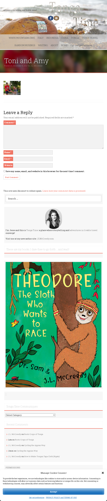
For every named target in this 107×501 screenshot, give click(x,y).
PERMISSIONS (13, 467)
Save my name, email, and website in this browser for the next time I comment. (45, 171)
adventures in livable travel (83, 230)
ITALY (41, 38)
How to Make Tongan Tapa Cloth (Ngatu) (42, 456)
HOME (64, 45)
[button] (102, 472)
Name (7, 152)
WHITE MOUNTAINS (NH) (22, 38)
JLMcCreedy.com (45, 238)
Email (7, 158)
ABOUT (54, 45)
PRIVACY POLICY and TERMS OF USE (61, 497)
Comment (9, 122)
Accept (53, 491)
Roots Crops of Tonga (33, 434)
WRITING (43, 45)
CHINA (64, 38)
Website (8, 165)
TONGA (75, 38)
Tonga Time (32, 230)
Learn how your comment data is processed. (64, 191)
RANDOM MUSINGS (25, 45)
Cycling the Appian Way (34, 445)
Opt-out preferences (36, 497)
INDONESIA (52, 38)
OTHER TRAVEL (90, 38)
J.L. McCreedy (36, 65)
